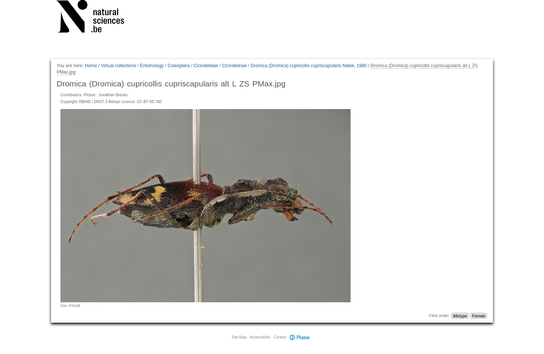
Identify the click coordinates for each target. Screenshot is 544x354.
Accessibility (260, 337)
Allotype (460, 315)
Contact (280, 337)
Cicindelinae (234, 65)
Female (478, 315)
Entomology (152, 65)
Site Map (239, 337)
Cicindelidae (205, 65)
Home (91, 65)
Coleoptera (179, 65)
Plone (300, 337)
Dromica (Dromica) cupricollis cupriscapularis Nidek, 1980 (308, 65)
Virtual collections (118, 65)
